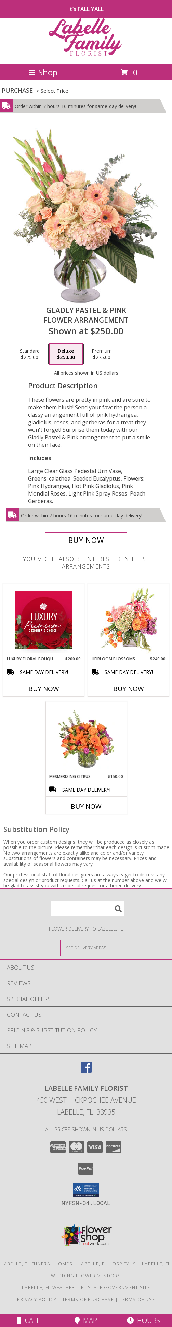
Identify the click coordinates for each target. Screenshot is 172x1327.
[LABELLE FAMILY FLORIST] (86, 54)
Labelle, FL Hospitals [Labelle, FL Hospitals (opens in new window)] (107, 1263)
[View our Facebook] (86, 1070)
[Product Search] (87, 908)
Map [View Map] (86, 1320)
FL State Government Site (115, 1287)
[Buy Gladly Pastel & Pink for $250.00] (86, 540)
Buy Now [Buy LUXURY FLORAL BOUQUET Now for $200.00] (43, 688)
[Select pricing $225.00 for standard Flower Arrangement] (29, 354)
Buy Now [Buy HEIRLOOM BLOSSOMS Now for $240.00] (128, 688)
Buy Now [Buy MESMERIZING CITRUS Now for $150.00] (86, 806)
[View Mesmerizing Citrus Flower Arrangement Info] (86, 737)
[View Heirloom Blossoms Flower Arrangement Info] (128, 620)
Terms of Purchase (88, 1299)
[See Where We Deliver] (86, 947)
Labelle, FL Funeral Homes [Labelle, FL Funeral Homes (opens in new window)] (37, 1263)
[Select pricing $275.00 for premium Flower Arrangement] (102, 354)
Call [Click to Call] (28, 1320)
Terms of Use (137, 1299)
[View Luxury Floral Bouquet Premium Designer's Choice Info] (43, 620)
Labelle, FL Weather (48, 1287)
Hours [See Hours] (143, 1320)
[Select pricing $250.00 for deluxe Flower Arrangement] (66, 354)
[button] (86, 1190)
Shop (43, 72)
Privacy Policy (36, 1299)
